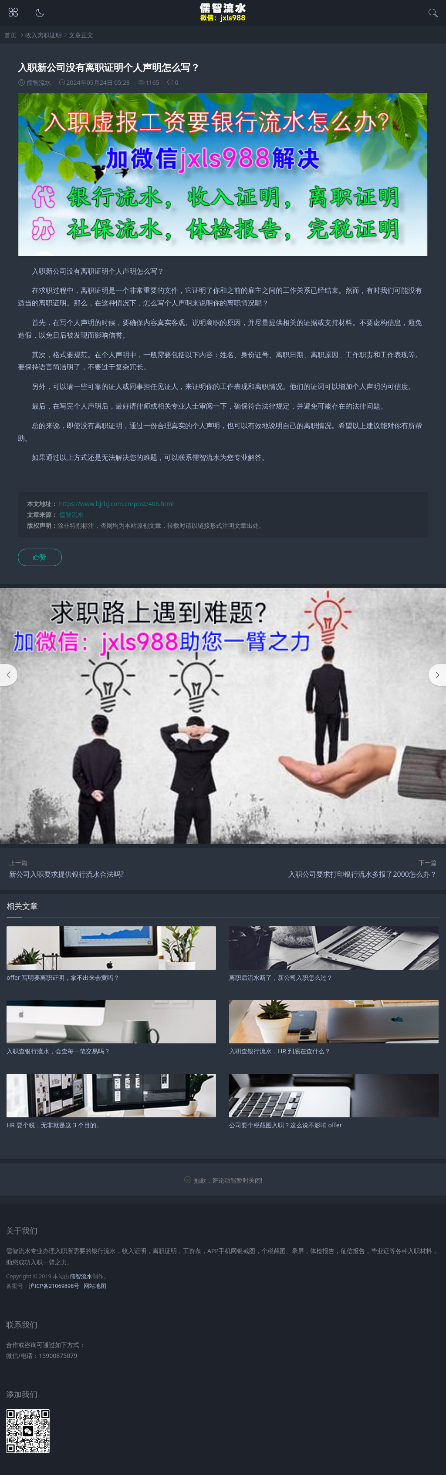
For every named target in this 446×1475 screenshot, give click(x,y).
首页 (10, 35)
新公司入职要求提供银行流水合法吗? (66, 874)
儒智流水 (71, 514)
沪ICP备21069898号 (54, 1286)
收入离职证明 (43, 35)
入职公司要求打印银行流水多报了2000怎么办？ (362, 874)
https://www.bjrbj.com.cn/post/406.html (116, 503)
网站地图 (95, 1286)
